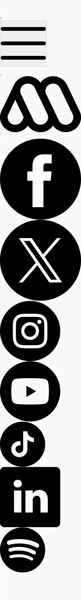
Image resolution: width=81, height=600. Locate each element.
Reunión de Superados (4, 584)
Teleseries (2, 67)
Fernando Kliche (3, 14)
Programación (2, 70)
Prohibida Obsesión (4, 17)
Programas (2, 68)
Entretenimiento (3, 580)
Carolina (1, 596)
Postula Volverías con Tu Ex (5, 71)
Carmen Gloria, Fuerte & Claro (6, 586)
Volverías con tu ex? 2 (4, 15)
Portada (1, 66)
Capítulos (2, 69)
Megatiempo (2, 592)
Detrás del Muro (3, 587)
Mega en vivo (2, 582)
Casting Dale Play (3, 73)
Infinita (1, 594)
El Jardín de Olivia (3, 16)
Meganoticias (2, 591)
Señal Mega (2, 135)
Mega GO (2, 73)
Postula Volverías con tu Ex (5, 577)
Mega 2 (1, 593)
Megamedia (2, 589)
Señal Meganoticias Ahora (5, 137)
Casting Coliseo (3, 72)
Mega (1, 590)
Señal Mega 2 (2, 136)
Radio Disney (2, 597)
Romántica (2, 595)
